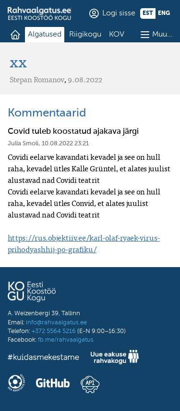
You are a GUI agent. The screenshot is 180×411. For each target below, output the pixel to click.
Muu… (162, 35)
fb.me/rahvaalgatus (66, 340)
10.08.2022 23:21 (65, 144)
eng (164, 13)
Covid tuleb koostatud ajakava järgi (73, 132)
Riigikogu (85, 35)
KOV (116, 35)
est (148, 13)
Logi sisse (118, 13)
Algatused (44, 35)
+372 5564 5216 (54, 331)
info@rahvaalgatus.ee (56, 323)
